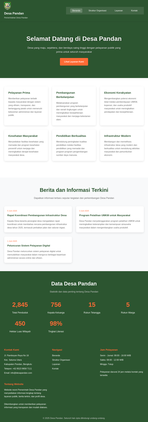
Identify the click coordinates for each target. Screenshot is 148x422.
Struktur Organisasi (97, 10)
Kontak (134, 10)
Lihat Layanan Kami (74, 62)
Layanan (119, 10)
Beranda (76, 10)
